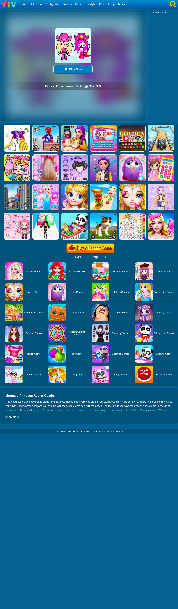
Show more (12, 417)
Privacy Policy (75, 432)
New (23, 4)
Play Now (73, 69)
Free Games (60, 432)
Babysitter (53, 4)
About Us (87, 432)
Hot (32, 4)
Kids (101, 4)
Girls (78, 4)
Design (67, 4)
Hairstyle (90, 4)
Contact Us (99, 432)
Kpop (111, 4)
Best (40, 4)
